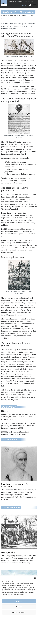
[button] (35, 578)
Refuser (19, 607)
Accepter (19, 601)
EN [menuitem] (23, 5)
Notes (9, 16)
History (16, 16)
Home (3, 16)
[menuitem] (23, 5)
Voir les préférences (19, 612)
